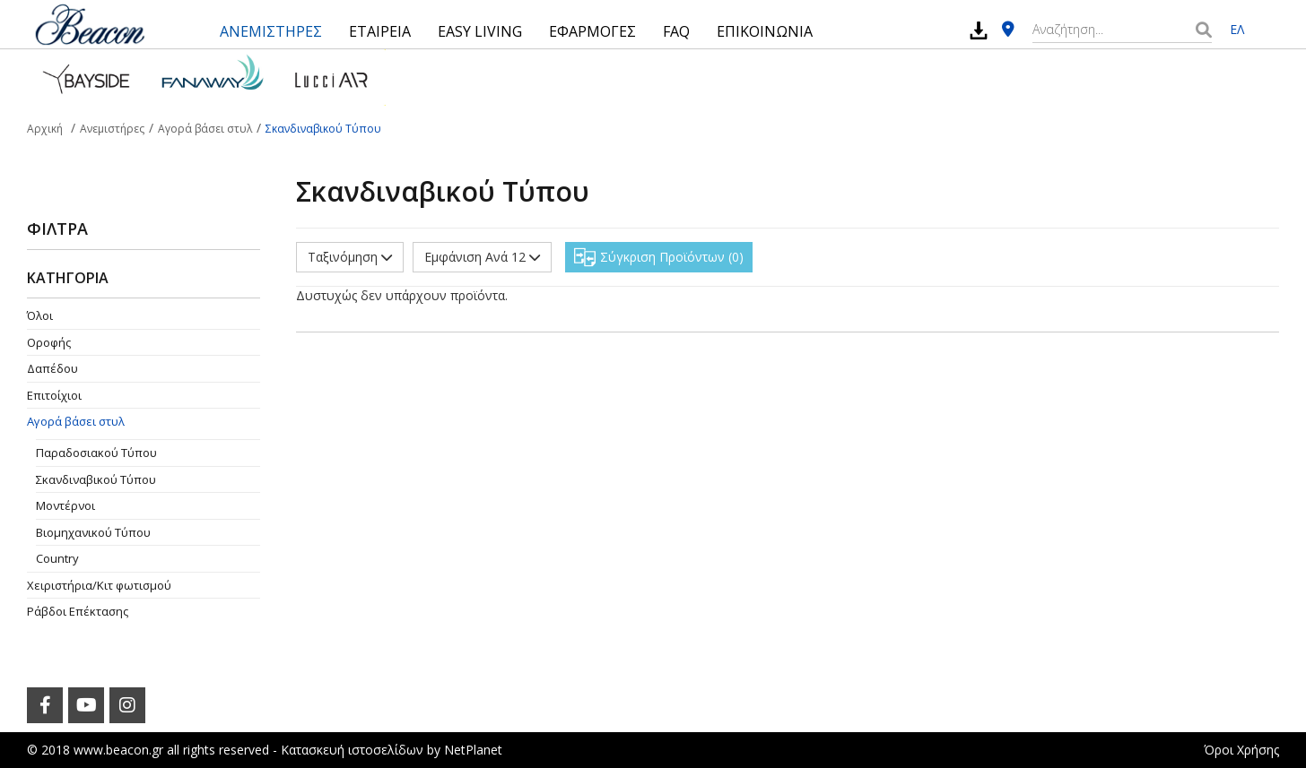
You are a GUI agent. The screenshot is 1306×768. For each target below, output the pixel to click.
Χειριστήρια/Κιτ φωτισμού (99, 585)
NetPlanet (473, 749)
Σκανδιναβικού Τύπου (96, 479)
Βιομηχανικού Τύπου (93, 532)
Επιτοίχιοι (54, 395)
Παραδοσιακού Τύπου (96, 452)
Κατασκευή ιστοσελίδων (352, 749)
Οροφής (49, 342)
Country (57, 558)
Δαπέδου (52, 368)
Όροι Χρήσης (1241, 749)
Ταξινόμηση (350, 256)
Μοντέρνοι (65, 505)
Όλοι (40, 315)
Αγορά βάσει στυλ (76, 421)
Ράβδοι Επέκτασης (77, 611)
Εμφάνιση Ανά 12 (482, 256)
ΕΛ (1237, 29)
